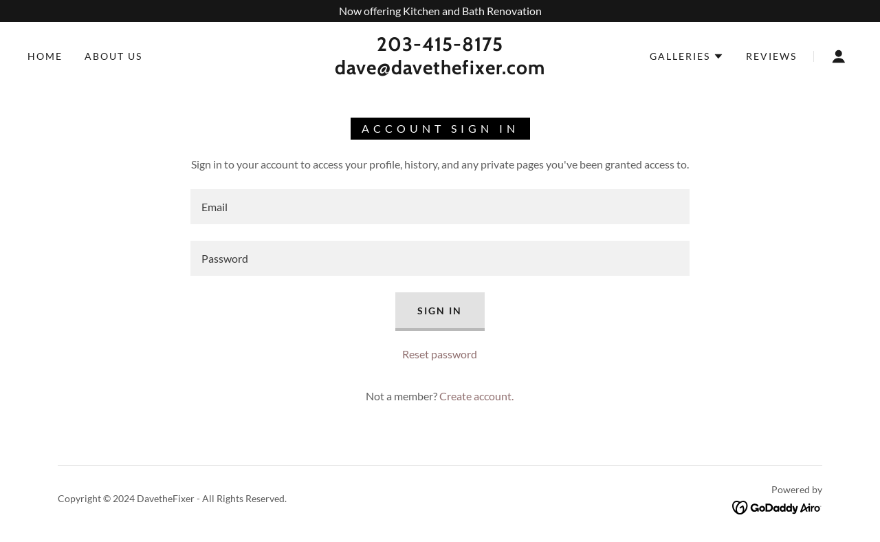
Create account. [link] (476, 395)
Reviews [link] (771, 56)
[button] (687, 56)
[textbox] (439, 206)
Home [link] (45, 56)
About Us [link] (113, 56)
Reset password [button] (439, 353)
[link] (440, 69)
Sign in (439, 310)
